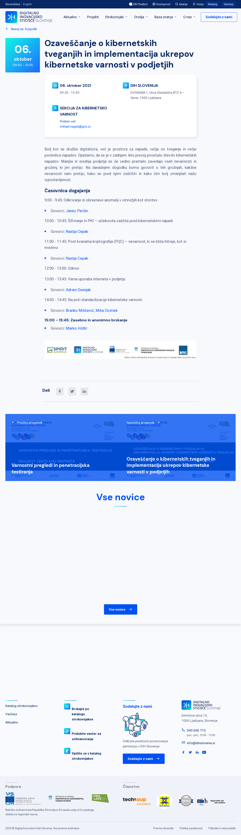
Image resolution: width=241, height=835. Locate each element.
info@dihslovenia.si (201, 743)
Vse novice (120, 609)
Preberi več (68, 121)
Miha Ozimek (107, 310)
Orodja (141, 17)
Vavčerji (228, 4)
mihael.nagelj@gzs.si (75, 126)
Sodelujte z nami (219, 17)
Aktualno (72, 17)
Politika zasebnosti (191, 828)
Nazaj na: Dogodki (21, 29)
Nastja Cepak (77, 231)
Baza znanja (165, 17)
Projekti (93, 17)
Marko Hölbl (76, 328)
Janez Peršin (77, 211)
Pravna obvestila (163, 828)
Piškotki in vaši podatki (222, 828)
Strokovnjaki (116, 17)
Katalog (212, 4)
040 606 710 (196, 730)
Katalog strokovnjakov (21, 706)
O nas (189, 17)
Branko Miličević (80, 310)
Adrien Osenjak (78, 289)
